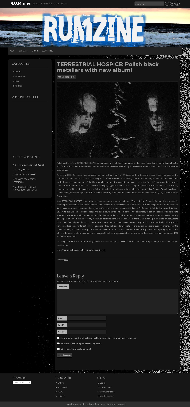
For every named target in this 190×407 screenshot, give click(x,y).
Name (61, 318)
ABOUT (12, 50)
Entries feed (105, 387)
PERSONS (35, 50)
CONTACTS (23, 50)
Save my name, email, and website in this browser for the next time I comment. (98, 338)
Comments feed (107, 391)
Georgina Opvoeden (24, 164)
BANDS (18, 71)
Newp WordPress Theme (84, 404)
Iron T (17, 174)
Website (62, 331)
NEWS (66, 259)
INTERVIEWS (20, 76)
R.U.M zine (20, 3)
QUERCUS (25, 169)
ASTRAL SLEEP (29, 174)
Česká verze (47, 50)
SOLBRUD (40, 164)
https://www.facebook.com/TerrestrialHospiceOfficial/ (81, 250)
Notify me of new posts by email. (75, 349)
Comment (63, 286)
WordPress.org (107, 396)
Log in (102, 382)
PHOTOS (19, 85)
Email (61, 324)
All (74, 76)
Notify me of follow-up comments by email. (80, 343)
